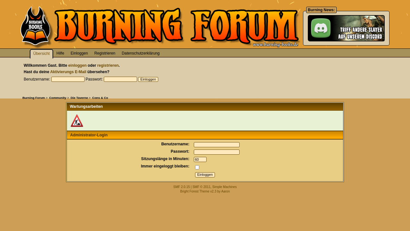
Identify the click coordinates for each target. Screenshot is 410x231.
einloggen (77, 65)
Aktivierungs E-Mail (68, 72)
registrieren (108, 65)
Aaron (225, 191)
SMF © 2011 (201, 187)
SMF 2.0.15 (181, 187)
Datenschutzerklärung (141, 53)
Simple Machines (224, 187)
